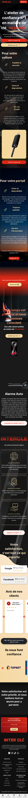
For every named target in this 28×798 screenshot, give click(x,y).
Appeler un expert (14, 532)
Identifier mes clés (14, 45)
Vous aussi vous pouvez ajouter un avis (14, 641)
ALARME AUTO (7, 770)
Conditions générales (21, 780)
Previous (3, 616)
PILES (7, 772)
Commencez (14, 258)
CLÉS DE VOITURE (7, 762)
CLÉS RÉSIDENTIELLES (21, 769)
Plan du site (7, 785)
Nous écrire (14, 284)
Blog (7, 778)
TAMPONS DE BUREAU (21, 771)
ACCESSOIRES (21, 766)
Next (24, 616)
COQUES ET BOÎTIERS (7, 768)
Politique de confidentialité (21, 783)
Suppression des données (21, 787)
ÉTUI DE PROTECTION (21, 764)
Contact (7, 780)
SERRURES (21, 762)
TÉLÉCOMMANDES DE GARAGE (7, 765)
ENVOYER (14, 729)
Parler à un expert (14, 40)
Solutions (7, 783)
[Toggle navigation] (23, 2)
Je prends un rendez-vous (14, 423)
